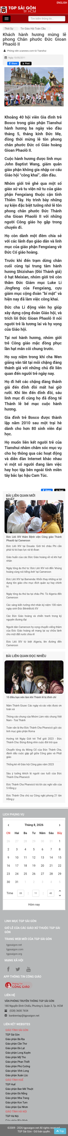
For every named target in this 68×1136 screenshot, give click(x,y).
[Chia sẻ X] (26, 63)
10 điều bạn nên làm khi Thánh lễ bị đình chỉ (31, 697)
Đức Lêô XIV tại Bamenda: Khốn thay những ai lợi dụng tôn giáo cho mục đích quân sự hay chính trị (34, 583)
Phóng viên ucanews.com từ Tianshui (26, 50)
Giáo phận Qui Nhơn (16, 1107)
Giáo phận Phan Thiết (17, 1061)
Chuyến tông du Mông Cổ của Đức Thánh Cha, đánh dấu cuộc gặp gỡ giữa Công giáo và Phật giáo (34, 753)
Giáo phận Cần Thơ (16, 1043)
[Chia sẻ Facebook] (13, 63)
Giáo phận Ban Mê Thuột (19, 1088)
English (62, 2)
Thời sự (9, 28)
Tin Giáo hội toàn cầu (33, 28)
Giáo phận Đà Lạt (15, 1048)
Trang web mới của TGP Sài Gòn (28, 939)
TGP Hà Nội (11, 1116)
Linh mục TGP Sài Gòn (20, 921)
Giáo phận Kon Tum (16, 1102)
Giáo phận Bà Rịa (15, 1039)
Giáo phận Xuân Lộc (16, 1075)
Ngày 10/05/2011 (16, 57)
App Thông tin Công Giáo (22, 976)
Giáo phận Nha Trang (17, 1098)
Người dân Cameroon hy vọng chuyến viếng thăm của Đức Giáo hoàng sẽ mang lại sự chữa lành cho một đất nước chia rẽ (34, 631)
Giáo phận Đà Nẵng (16, 1093)
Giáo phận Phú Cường (17, 1066)
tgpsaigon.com (14, 949)
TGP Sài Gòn (12, 1034)
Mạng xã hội (14, 960)
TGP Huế (10, 1084)
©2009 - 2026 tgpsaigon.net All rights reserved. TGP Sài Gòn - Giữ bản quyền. (34, 1129)
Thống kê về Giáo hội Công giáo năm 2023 (30, 764)
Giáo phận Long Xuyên (18, 1052)
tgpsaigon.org (14, 953)
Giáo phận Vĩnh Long (17, 1070)
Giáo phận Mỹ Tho (15, 1057)
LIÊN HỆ (10, 995)
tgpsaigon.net (14, 944)
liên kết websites (17, 1024)
